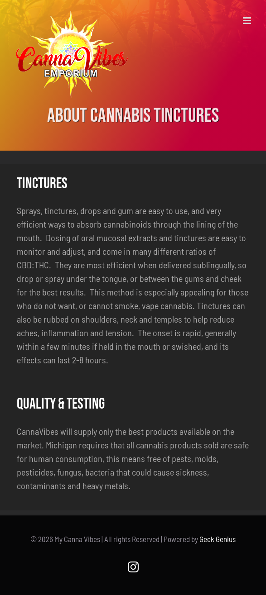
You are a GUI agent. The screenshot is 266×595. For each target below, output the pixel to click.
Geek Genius (217, 538)
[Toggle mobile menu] (247, 20)
